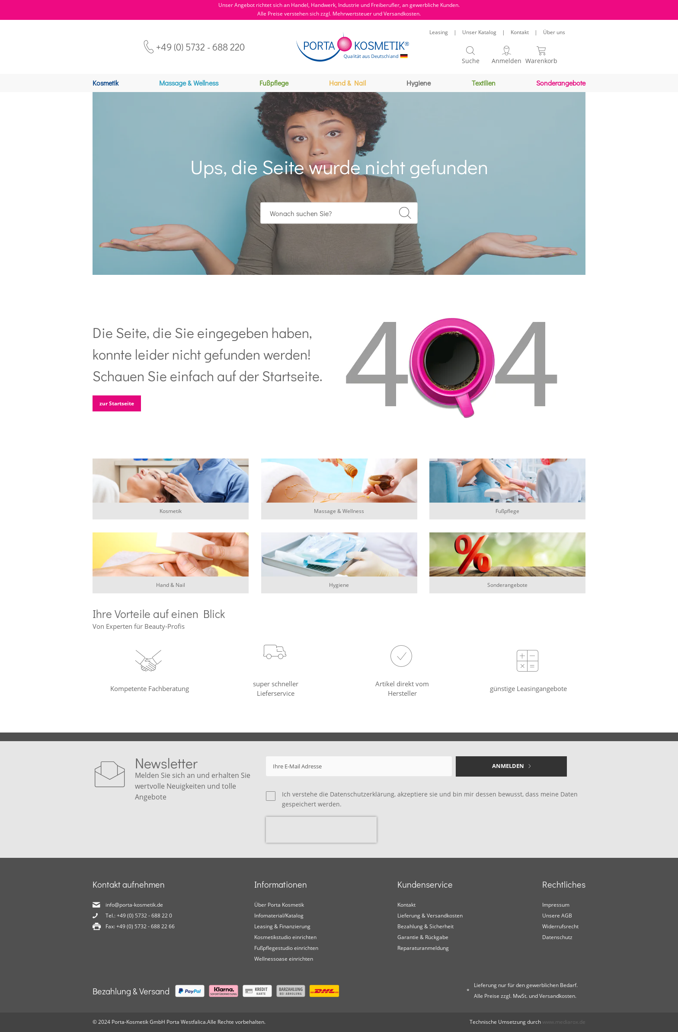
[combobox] (339, 217)
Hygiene (339, 589)
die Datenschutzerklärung (356, 794)
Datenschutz (557, 937)
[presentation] (321, 830)
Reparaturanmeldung (423, 948)
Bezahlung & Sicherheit (425, 926)
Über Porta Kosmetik (279, 904)
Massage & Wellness (339, 515)
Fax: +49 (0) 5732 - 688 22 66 (140, 926)
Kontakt (520, 32)
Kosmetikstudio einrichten (285, 937)
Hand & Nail (170, 589)
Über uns (554, 32)
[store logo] (352, 47)
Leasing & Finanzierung (282, 926)
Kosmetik (171, 515)
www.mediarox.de (563, 1022)
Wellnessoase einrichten (283, 958)
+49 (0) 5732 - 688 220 (200, 47)
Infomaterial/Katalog (279, 915)
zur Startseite (116, 407)
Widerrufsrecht (560, 926)
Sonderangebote (507, 589)
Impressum (555, 904)
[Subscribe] (511, 766)
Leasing (438, 32)
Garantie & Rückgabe (422, 937)
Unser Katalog (479, 32)
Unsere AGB (557, 915)
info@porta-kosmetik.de (134, 904)
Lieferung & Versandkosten (430, 915)
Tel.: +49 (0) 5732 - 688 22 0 (139, 915)
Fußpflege (507, 515)
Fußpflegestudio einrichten (286, 948)
